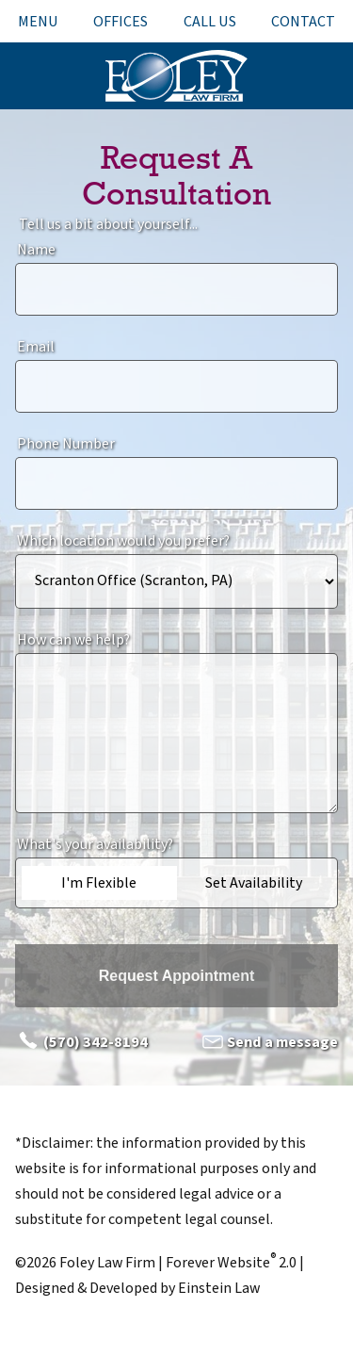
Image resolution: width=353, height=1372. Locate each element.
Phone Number (66, 443)
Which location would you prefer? (123, 541)
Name (36, 249)
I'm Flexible (98, 883)
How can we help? (73, 639)
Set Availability (253, 883)
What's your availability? (95, 844)
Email (36, 346)
